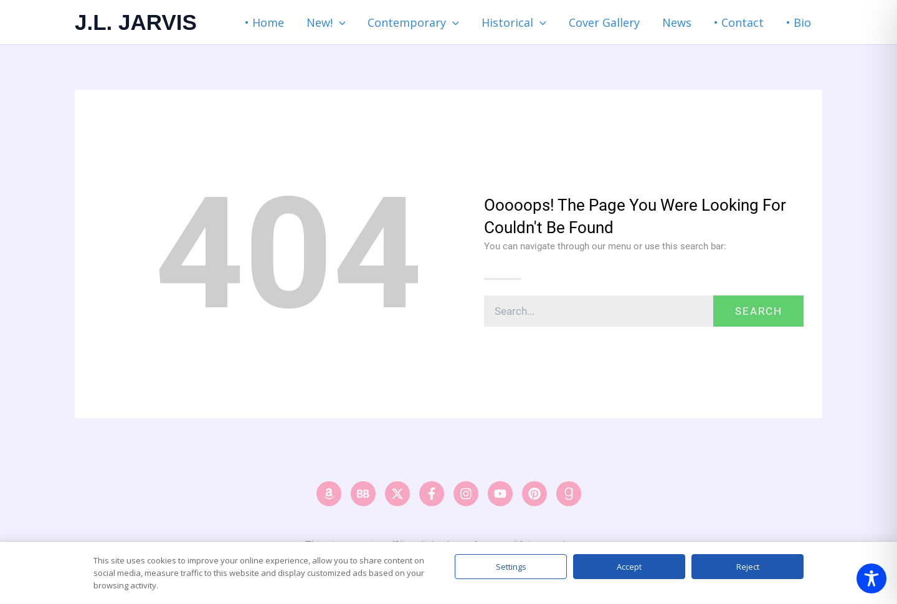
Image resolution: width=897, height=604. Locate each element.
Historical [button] (514, 22)
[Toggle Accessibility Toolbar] (871, 578)
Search (758, 311)
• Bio (798, 22)
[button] (339, 22)
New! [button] (326, 22)
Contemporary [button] (413, 22)
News (676, 22)
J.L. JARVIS (136, 22)
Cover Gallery (604, 22)
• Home (264, 22)
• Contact (739, 22)
